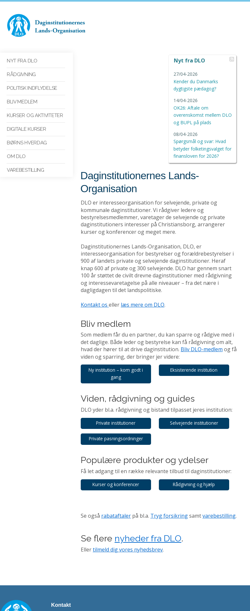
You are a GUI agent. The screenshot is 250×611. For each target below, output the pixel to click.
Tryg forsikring (169, 430)
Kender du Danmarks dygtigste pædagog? (201, 81)
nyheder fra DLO (148, 453)
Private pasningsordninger (117, 353)
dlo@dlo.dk (62, 560)
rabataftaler (116, 430)
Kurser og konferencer (117, 399)
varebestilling (219, 430)
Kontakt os (95, 219)
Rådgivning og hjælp (198, 399)
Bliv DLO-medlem (189, 264)
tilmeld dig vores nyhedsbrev (128, 464)
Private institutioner (117, 338)
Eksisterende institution (197, 285)
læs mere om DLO (142, 219)
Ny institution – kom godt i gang (117, 288)
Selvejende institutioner (198, 338)
